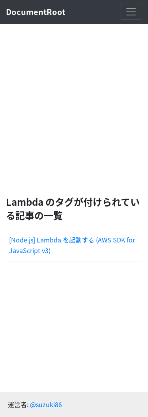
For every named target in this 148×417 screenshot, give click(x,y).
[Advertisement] (74, 110)
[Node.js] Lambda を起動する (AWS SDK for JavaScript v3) (72, 245)
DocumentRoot (35, 11)
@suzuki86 (46, 404)
